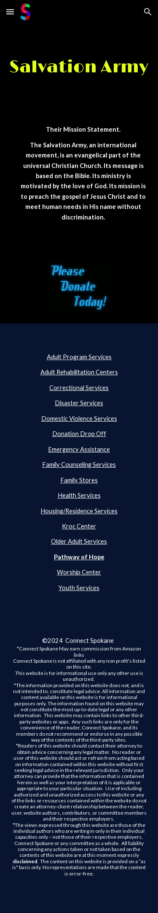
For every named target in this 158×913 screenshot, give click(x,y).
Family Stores (79, 480)
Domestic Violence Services (79, 418)
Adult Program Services (79, 356)
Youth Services (79, 587)
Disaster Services (79, 402)
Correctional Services (79, 387)
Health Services (79, 495)
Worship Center (79, 572)
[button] (10, 11)
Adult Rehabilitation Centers (79, 372)
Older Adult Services (79, 541)
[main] (79, 181)
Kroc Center (79, 526)
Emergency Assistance (79, 449)
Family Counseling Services (79, 464)
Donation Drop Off (79, 433)
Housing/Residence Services (79, 511)
